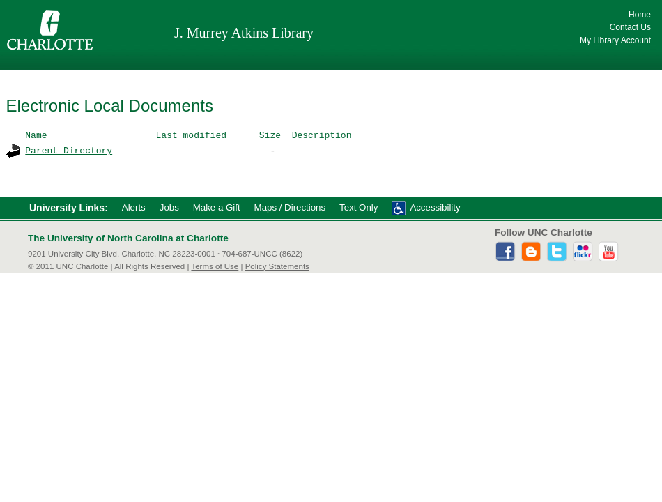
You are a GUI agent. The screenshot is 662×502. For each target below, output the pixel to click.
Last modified (191, 134)
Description (322, 134)
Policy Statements (277, 266)
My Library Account (615, 40)
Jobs (169, 207)
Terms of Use (214, 266)
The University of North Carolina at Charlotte (128, 238)
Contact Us (630, 27)
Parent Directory (68, 150)
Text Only (358, 207)
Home (640, 15)
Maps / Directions (289, 207)
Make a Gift (216, 207)
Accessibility (435, 207)
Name (36, 134)
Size (270, 134)
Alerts (134, 207)
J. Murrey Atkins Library (244, 32)
